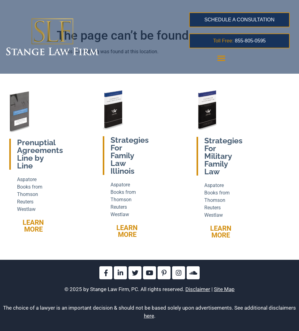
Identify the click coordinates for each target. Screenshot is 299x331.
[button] (221, 57)
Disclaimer (197, 289)
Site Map (224, 289)
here (149, 316)
